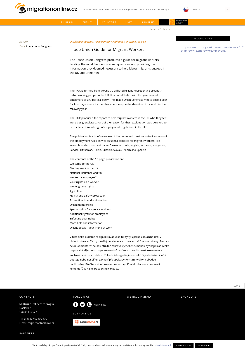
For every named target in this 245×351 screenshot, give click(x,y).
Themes (88, 22)
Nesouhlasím (183, 345)
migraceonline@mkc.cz (41, 323)
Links (129, 22)
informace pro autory (113, 264)
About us (148, 22)
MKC (179, 22)
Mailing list (100, 304)
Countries (109, 22)
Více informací (163, 345)
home (153, 29)
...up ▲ (237, 286)
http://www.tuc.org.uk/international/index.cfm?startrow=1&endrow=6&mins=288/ (212, 48)
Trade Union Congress (38, 46)
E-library (67, 22)
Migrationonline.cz (47, 8)
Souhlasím (204, 345)
